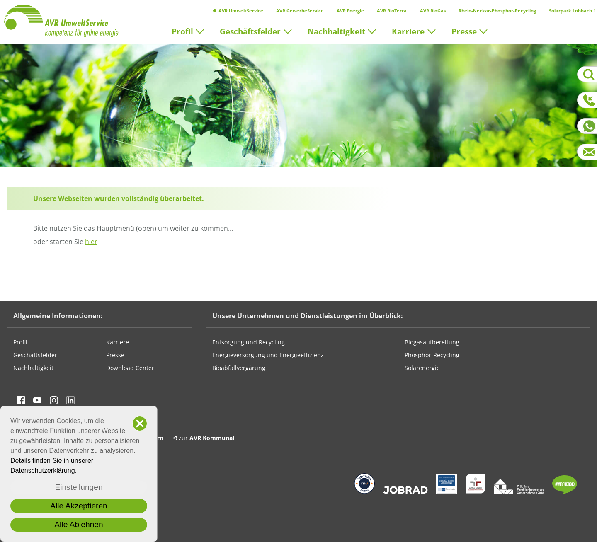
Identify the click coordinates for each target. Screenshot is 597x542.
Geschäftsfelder (250, 30)
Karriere (408, 30)
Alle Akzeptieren (78, 505)
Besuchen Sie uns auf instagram (54, 400)
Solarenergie (422, 368)
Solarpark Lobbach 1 (570, 10)
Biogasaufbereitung (432, 342)
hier (91, 241)
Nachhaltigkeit (336, 30)
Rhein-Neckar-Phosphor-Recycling (494, 10)
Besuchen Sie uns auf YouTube (37, 400)
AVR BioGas (430, 10)
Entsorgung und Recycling (248, 342)
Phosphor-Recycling (432, 355)
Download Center (130, 368)
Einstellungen (78, 487)
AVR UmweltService (238, 10)
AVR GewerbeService (297, 10)
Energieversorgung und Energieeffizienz (268, 355)
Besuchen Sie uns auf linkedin (70, 400)
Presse (464, 30)
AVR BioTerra (389, 10)
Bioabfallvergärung (238, 368)
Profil (182, 30)
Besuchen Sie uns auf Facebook (21, 400)
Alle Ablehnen (78, 524)
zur (206, 438)
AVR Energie (348, 10)
